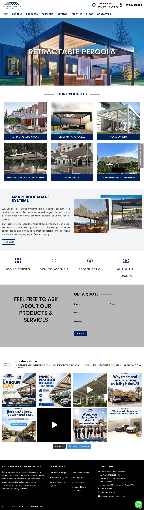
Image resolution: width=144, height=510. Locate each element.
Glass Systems (118, 136)
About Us (17, 14)
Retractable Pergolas (25, 136)
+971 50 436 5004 (107, 492)
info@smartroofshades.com (112, 496)
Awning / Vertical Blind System (25, 177)
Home (5, 14)
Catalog (62, 14)
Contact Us (104, 14)
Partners (77, 14)
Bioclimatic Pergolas (72, 136)
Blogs (89, 14)
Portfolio (47, 14)
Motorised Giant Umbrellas (118, 177)
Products (32, 14)
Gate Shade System (80, 472)
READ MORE (9, 242)
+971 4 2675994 (107, 488)
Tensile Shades (72, 177)
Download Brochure (140, 155)
